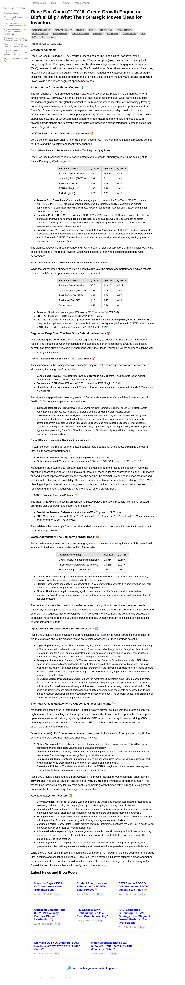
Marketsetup (39, 3)
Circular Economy (124, 30)
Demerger (97, 33)
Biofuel (92, 30)
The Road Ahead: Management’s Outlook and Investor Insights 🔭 (15, 52)
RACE (143, 33)
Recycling (80, 30)
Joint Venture (112, 33)
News (66, 3)
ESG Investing (106, 30)
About (40, 978)
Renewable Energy (63, 30)
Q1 (42, 37)
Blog (53, 3)
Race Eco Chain (129, 33)
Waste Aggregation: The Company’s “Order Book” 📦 (15, 39)
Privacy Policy (53, 978)
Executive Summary (12, 13)
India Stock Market (80, 33)
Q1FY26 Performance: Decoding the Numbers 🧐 (15, 24)
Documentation (82, 3)
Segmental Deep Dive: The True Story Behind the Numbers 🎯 (15, 31)
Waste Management (41, 30)
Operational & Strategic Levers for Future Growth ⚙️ (15, 45)
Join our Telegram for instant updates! (92, 968)
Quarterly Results (60, 33)
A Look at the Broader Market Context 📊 (16, 18)
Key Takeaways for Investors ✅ (16, 60)
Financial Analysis (40, 33)
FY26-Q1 (51, 37)
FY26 (34, 37)
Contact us (67, 978)
